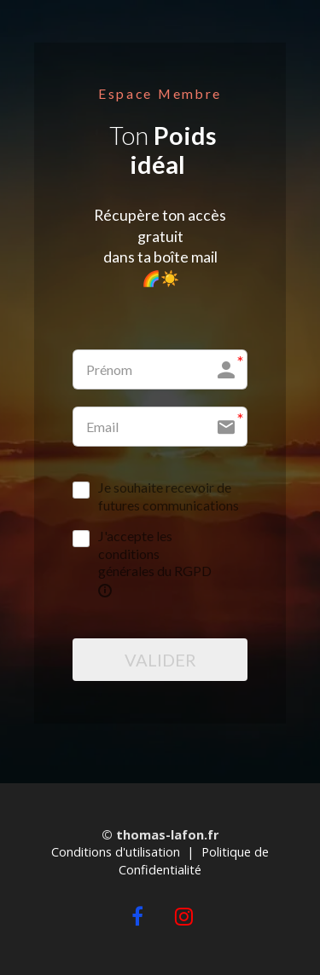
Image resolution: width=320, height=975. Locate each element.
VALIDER (160, 659)
